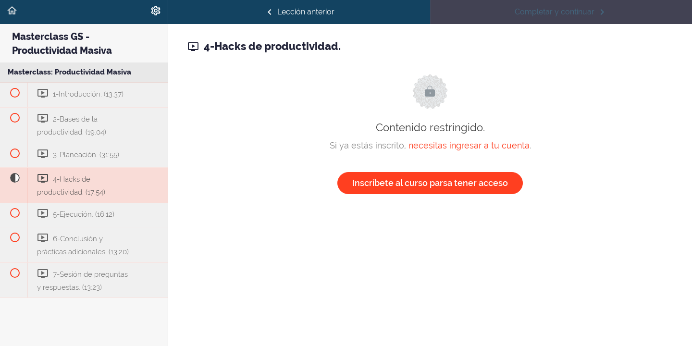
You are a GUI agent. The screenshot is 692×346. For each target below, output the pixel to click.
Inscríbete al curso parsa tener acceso (430, 183)
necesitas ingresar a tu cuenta (469, 145)
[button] (12, 12)
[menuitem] (156, 12)
